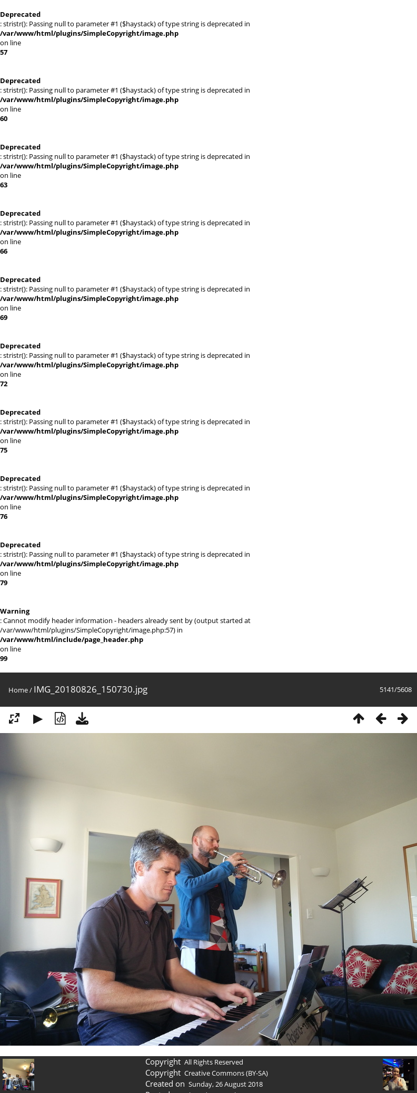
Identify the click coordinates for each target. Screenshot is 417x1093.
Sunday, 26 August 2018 (225, 1084)
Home (18, 690)
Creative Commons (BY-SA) (226, 1073)
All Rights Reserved (213, 1062)
